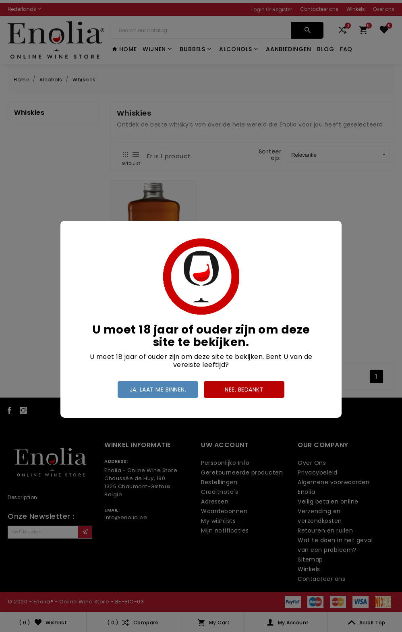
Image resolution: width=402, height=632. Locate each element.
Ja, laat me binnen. (158, 389)
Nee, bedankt (244, 389)
